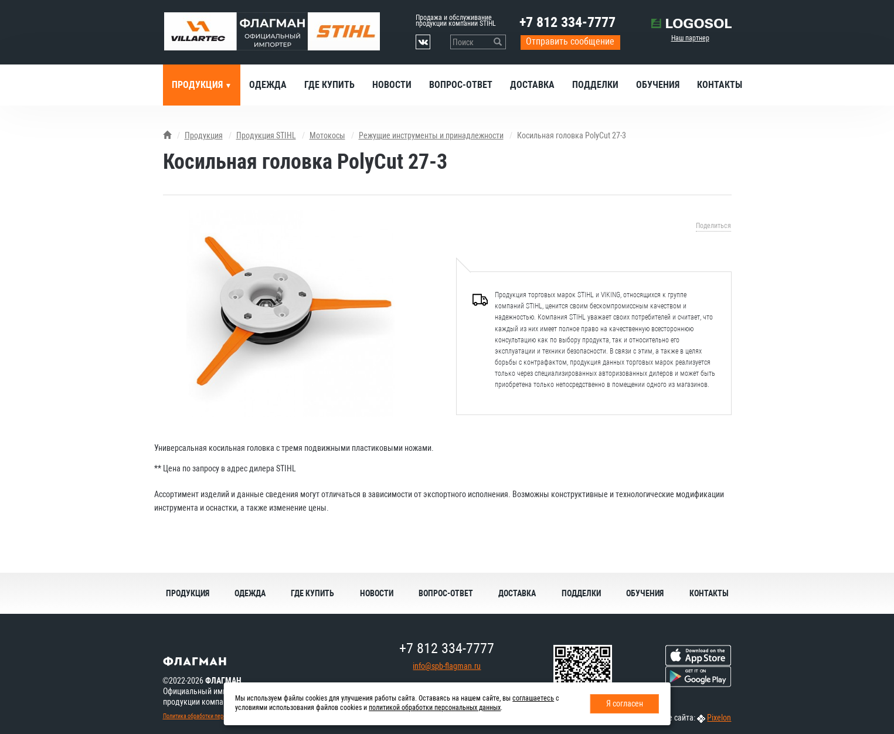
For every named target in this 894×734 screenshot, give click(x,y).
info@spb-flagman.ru (447, 666)
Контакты (719, 84)
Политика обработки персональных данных (216, 716)
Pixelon (719, 717)
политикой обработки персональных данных (435, 708)
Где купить (329, 84)
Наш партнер (690, 38)
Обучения (657, 84)
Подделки (595, 84)
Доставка (532, 84)
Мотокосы (327, 135)
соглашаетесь (533, 698)
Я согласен (624, 703)
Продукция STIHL (266, 135)
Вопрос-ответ (460, 84)
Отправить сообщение (570, 41)
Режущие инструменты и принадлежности (431, 135)
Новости (392, 84)
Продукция (198, 84)
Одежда (268, 84)
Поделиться (713, 226)
